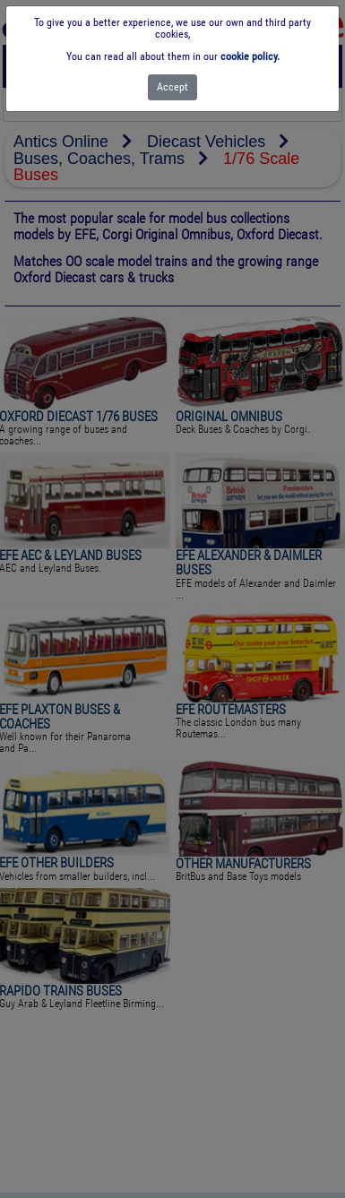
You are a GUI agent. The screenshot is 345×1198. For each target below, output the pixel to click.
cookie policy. (250, 56)
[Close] (172, 87)
